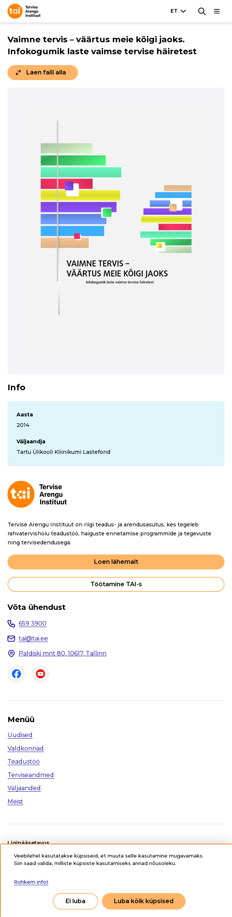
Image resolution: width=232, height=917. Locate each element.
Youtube (40, 674)
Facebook (16, 674)
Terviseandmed (30, 775)
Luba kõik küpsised (144, 901)
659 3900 (32, 623)
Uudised (20, 735)
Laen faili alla (46, 72)
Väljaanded (24, 788)
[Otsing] (202, 11)
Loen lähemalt (116, 561)
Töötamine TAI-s (116, 584)
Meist (15, 801)
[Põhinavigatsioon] (217, 11)
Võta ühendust (36, 607)
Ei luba (75, 901)
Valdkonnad (25, 748)
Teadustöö (23, 761)
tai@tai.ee (33, 638)
